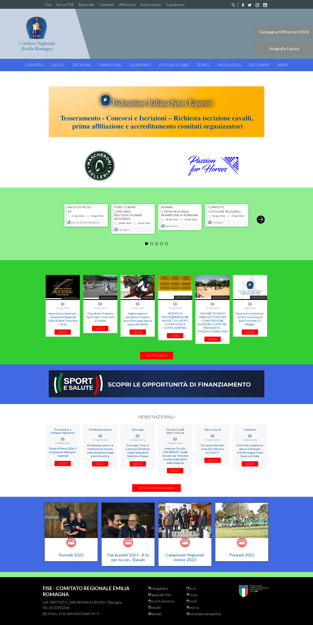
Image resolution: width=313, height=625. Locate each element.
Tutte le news (156, 350)
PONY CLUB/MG (125, 202)
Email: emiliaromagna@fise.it (73, 607)
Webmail (160, 608)
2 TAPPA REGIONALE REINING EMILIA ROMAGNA (179, 208)
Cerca (196, 581)
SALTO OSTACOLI (79, 202)
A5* (69, 206)
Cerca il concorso (167, 595)
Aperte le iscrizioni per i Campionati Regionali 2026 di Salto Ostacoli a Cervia (62, 314)
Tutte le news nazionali (156, 486)
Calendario (140, 65)
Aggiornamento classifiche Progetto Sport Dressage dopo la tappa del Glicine (137, 314)
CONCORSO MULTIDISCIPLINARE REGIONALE (128, 210)
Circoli (57, 65)
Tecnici (203, 65)
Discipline (81, 65)
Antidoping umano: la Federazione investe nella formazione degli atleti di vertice (100, 445)
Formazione (110, 65)
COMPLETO (216, 202)
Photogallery (164, 581)
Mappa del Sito (165, 588)
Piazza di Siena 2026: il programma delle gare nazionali (62, 447)
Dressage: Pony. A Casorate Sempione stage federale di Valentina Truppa (137, 445)
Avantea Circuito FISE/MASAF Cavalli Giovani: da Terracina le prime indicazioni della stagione (175, 450)
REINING (167, 202)
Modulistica (229, 65)
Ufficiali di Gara (174, 65)
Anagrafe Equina (284, 48)
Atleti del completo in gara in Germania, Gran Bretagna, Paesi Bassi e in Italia (250, 445)
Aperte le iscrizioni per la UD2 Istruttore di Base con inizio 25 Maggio (250, 314)
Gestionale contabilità (200, 611)
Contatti (160, 602)
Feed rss (198, 602)
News (283, 65)
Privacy (197, 588)
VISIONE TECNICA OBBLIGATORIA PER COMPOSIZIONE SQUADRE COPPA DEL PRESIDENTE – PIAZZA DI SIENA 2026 (212, 317)
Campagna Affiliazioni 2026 (284, 31)
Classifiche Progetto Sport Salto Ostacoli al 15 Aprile (100, 312)
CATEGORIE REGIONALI (224, 206)
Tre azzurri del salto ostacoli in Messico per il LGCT (212, 443)
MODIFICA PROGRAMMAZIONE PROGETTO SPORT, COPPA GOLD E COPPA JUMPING (175, 315)
